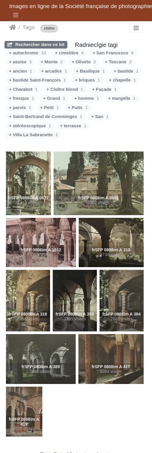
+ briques (87, 79)
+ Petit (49, 107)
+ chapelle (122, 79)
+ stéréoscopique (30, 125)
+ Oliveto (84, 61)
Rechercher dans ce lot (35, 44)
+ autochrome (27, 52)
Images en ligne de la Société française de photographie (80, 6)
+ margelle (122, 98)
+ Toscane (118, 61)
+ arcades (54, 71)
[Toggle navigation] (15, 15)
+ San (99, 116)
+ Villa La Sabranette (33, 134)
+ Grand (54, 98)
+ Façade (104, 89)
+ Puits (78, 107)
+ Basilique (90, 71)
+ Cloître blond (64, 89)
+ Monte (52, 61)
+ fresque (21, 98)
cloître (49, 28)
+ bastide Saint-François (37, 79)
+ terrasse (73, 125)
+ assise (20, 61)
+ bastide (126, 71)
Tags (28, 27)
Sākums (12, 27)
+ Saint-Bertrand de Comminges (45, 116)
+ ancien (20, 71)
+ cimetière (69, 52)
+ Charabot (23, 89)
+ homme (86, 98)
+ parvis (20, 107)
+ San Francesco (113, 52)
